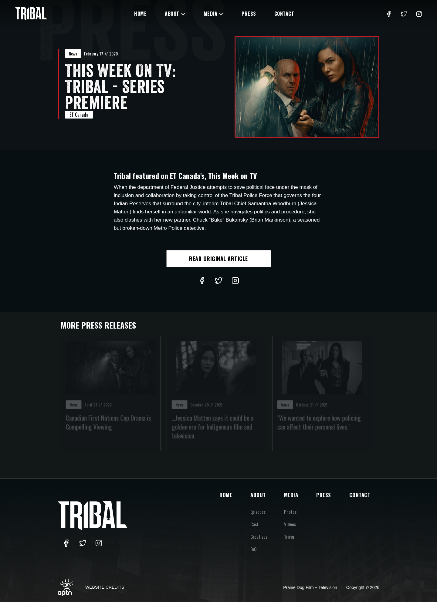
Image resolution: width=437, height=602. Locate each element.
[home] (31, 13)
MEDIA (291, 495)
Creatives (258, 536)
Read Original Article (218, 259)
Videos (290, 524)
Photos (290, 511)
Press (249, 13)
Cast (254, 524)
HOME (225, 495)
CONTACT (360, 495)
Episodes (258, 511)
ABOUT (258, 495)
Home (140, 13)
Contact (284, 13)
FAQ (253, 549)
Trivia (289, 536)
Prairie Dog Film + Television (310, 587)
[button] (175, 14)
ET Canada (78, 114)
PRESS (323, 495)
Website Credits (104, 587)
